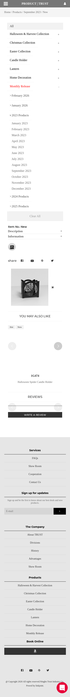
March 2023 (19, 135)
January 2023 (20, 123)
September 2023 (33, 12)
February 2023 (20, 129)
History (35, 550)
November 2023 (21, 182)
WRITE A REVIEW (35, 414)
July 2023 (18, 159)
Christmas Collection (35, 593)
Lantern (35, 617)
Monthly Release (35, 633)
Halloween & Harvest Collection (35, 585)
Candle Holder (35, 609)
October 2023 (20, 176)
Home (7, 12)
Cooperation (35, 474)
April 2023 (18, 141)
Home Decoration (35, 625)
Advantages (35, 558)
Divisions (35, 542)
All (12, 26)
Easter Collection (35, 601)
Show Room (35, 466)
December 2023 (21, 188)
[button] (58, 346)
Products (17, 12)
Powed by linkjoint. (35, 685)
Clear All (34, 216)
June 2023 (18, 153)
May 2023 (18, 147)
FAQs (35, 458)
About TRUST (35, 534)
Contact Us (35, 482)
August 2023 (19, 164)
